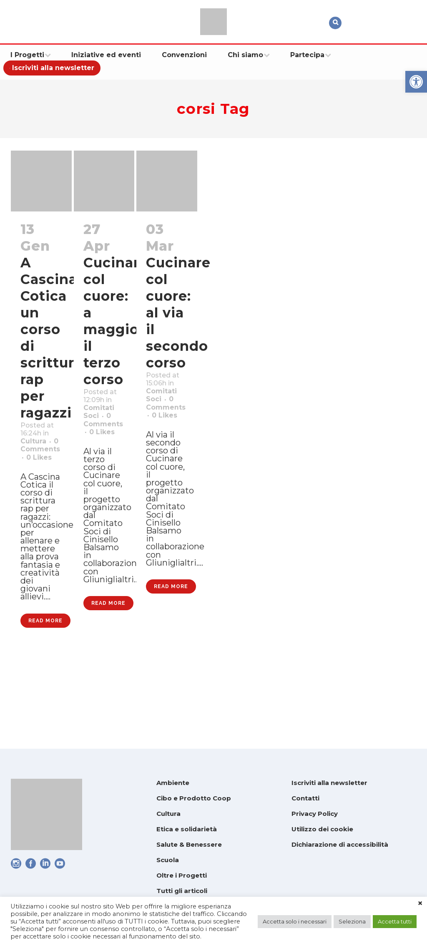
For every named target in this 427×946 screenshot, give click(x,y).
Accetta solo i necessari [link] (295, 921)
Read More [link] (45, 702)
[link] (416, 82)
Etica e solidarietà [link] (186, 829)
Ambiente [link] (172, 783)
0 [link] (42, 492)
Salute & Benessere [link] (189, 844)
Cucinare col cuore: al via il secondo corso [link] (178, 312)
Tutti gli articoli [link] (181, 891)
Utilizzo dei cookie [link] (322, 829)
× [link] (420, 903)
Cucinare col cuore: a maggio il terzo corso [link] (115, 320)
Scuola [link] (167, 860)
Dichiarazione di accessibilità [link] (339, 844)
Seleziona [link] (352, 921)
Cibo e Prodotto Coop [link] (193, 798)
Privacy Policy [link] (314, 814)
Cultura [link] (36, 459)
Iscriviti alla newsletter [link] (329, 783)
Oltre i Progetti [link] (181, 875)
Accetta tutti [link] (395, 921)
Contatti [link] (305, 798)
